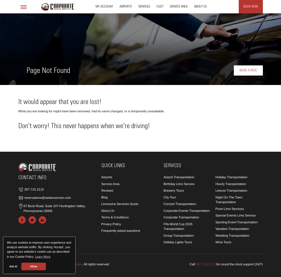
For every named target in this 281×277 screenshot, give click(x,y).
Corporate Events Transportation (187, 210)
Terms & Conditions (115, 217)
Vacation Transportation (232, 228)
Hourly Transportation (231, 184)
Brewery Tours (174, 190)
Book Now (250, 6)
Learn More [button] (42, 256)
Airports (125, 6)
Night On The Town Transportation (229, 199)
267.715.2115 (34, 189)
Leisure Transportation (231, 190)
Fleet (160, 6)
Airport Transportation (179, 177)
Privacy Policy (111, 224)
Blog (104, 197)
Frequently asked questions (120, 230)
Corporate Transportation (181, 217)
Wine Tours (223, 242)
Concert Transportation (180, 204)
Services (144, 6)
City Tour (170, 197)
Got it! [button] (13, 266)
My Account (104, 6)
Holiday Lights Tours (178, 242)
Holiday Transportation (232, 177)
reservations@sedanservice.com (47, 197)
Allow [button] (33, 266)
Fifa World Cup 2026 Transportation (178, 226)
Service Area (179, 6)
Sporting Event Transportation (237, 222)
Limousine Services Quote (120, 204)
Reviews (107, 190)
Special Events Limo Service (236, 215)
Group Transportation (179, 235)
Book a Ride (248, 70)
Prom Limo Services (230, 209)
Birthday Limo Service (179, 184)
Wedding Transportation (232, 235)
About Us (200, 6)
